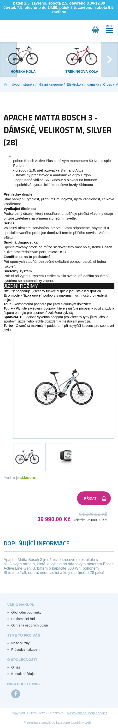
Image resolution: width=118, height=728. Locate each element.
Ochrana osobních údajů (29, 625)
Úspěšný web (81, 722)
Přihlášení (21, 30)
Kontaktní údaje (23, 674)
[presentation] (8, 59)
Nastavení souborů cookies (87, 713)
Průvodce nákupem (25, 649)
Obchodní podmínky (26, 612)
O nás (15, 667)
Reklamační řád (23, 619)
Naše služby (20, 643)
